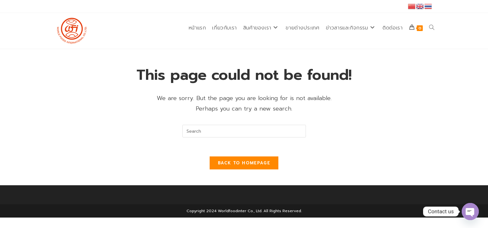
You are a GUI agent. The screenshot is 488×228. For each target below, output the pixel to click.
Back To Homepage (244, 163)
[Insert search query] (244, 131)
